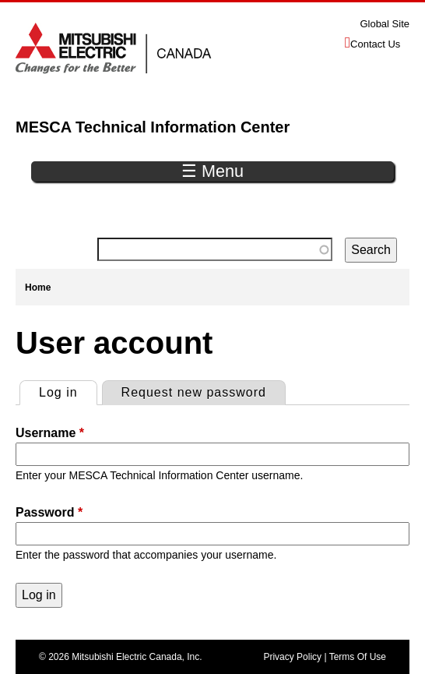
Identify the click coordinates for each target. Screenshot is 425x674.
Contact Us (375, 44)
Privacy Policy (292, 656)
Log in (68, 390)
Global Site (384, 24)
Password (49, 512)
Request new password (193, 392)
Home (38, 287)
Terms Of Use (357, 656)
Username (50, 432)
